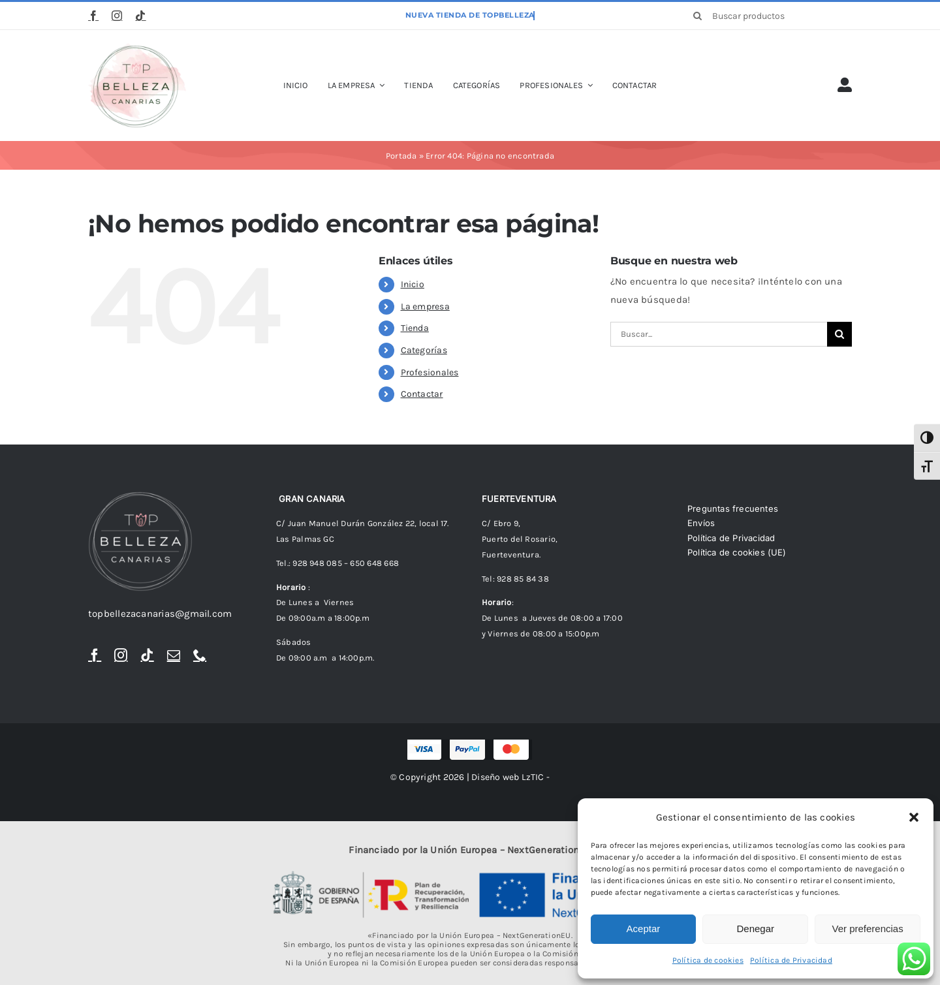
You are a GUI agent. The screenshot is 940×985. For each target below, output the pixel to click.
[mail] (173, 655)
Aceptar (644, 928)
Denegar (755, 928)
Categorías (424, 350)
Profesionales (430, 372)
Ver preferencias (867, 928)
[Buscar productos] (768, 15)
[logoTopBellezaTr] (137, 48)
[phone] (199, 655)
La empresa (425, 306)
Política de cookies (708, 960)
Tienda (415, 328)
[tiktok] (140, 15)
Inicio (412, 284)
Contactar (422, 393)
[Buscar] (698, 15)
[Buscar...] (718, 334)
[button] (913, 817)
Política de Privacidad (791, 960)
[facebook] (93, 15)
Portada (401, 156)
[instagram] (117, 15)
